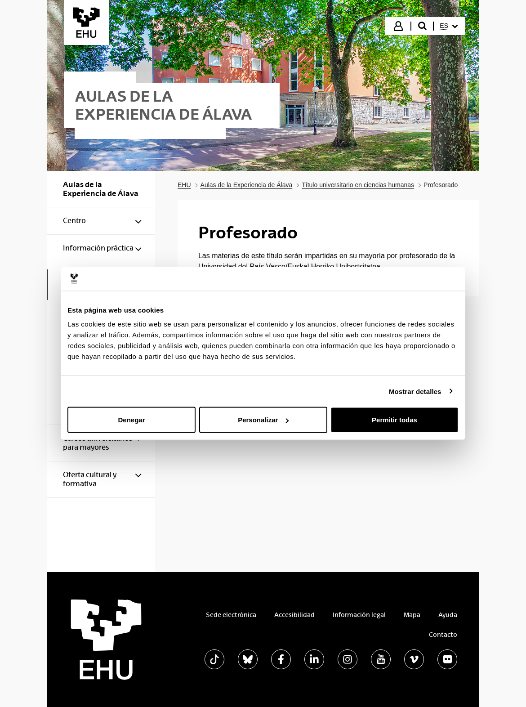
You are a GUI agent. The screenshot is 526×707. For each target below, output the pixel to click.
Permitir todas (394, 420)
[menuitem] (449, 26)
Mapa (412, 614)
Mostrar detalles (415, 391)
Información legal (359, 614)
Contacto (443, 634)
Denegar (131, 420)
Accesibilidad (294, 614)
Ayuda (447, 614)
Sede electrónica (231, 614)
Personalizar (263, 420)
